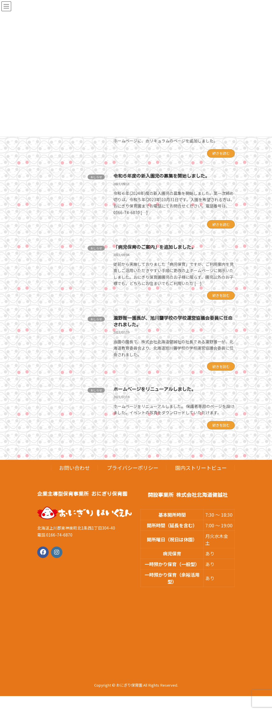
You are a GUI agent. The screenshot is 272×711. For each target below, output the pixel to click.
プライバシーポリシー (132, 467)
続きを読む (221, 153)
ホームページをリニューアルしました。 (154, 389)
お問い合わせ (74, 467)
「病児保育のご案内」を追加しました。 (154, 247)
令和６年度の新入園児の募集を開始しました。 (161, 176)
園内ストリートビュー (201, 467)
